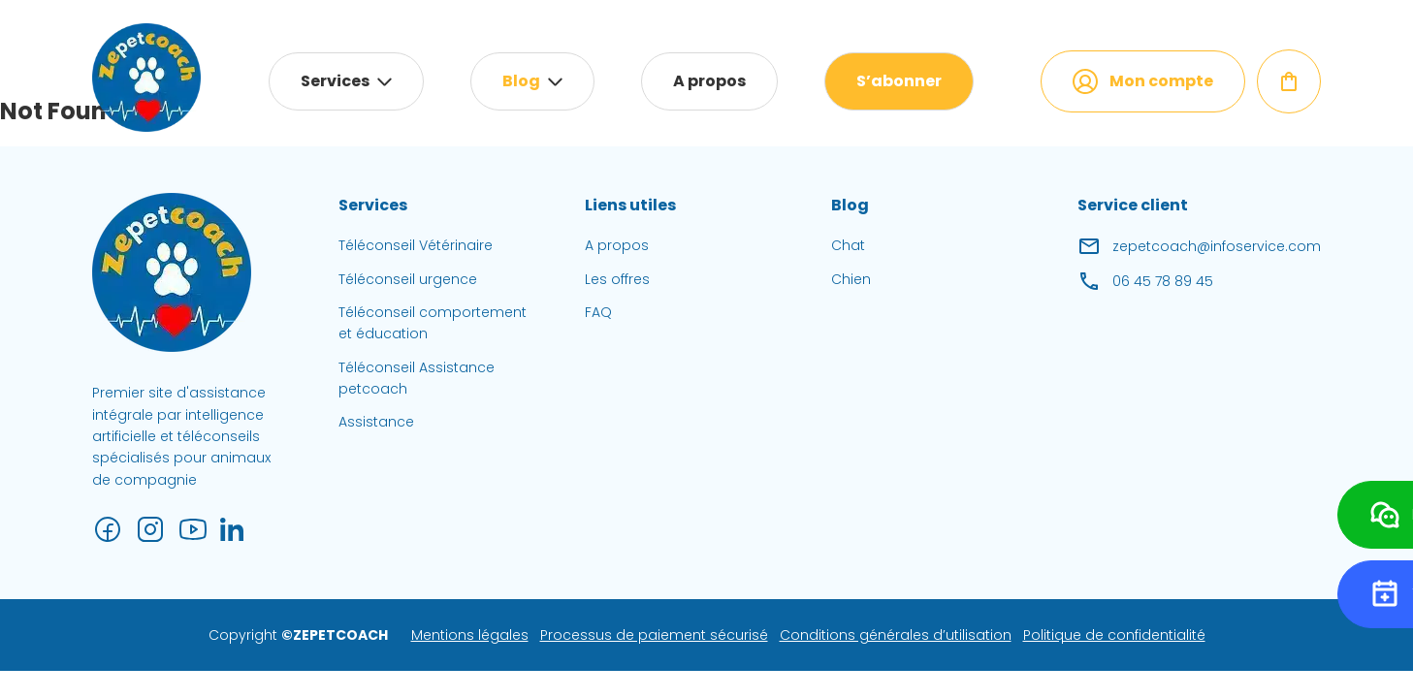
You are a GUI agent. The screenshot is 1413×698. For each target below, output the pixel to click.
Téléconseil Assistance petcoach (416, 378)
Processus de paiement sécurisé (654, 635)
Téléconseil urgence (407, 279)
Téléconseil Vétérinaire (415, 245)
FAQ (598, 312)
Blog (521, 81)
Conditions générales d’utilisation (896, 635)
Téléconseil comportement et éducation (432, 322)
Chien (851, 279)
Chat (848, 245)
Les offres (617, 279)
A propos (709, 81)
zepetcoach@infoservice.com (1199, 246)
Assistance (376, 421)
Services (335, 81)
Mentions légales (470, 635)
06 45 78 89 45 (1145, 281)
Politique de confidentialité (1114, 635)
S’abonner (899, 81)
